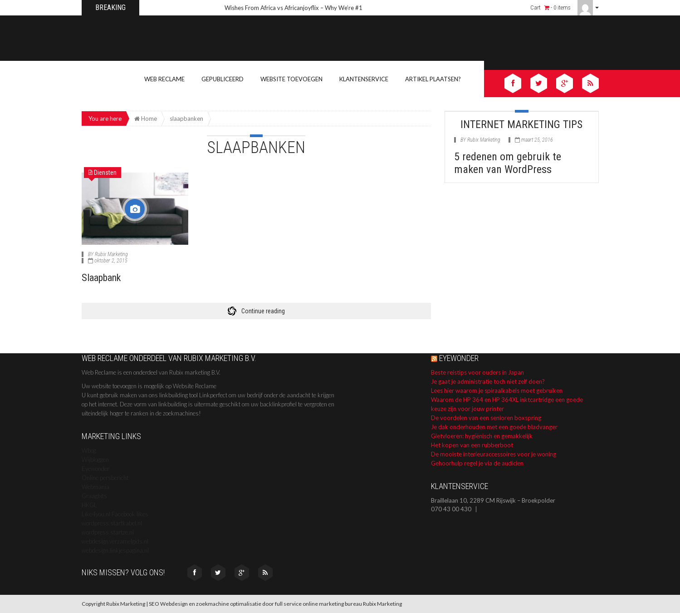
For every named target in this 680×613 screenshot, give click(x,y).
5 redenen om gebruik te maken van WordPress (507, 163)
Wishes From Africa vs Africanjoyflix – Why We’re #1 (293, 7)
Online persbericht (105, 477)
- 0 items (557, 7)
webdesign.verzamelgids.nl (115, 541)
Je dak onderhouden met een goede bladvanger (494, 426)
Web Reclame (164, 79)
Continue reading (263, 311)
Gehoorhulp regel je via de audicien (477, 463)
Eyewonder (95, 468)
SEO (154, 603)
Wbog (89, 450)
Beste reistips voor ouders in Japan (477, 372)
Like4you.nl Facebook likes (115, 514)
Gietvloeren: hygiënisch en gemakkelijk (482, 436)
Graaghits (94, 495)
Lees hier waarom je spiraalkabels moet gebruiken (497, 390)
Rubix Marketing (111, 254)
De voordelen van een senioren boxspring (486, 417)
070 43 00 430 (451, 509)
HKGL (89, 505)
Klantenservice (363, 79)
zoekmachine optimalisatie (228, 603)
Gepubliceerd (222, 79)
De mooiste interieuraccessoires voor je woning (493, 454)
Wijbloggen (95, 459)
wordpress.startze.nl (108, 532)
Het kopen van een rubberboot (472, 445)
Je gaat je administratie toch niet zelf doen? (488, 381)
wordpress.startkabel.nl (112, 523)
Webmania (95, 486)
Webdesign (174, 603)
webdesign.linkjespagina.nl (115, 550)
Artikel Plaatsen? (433, 79)
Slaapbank (101, 277)
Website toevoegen (291, 79)
